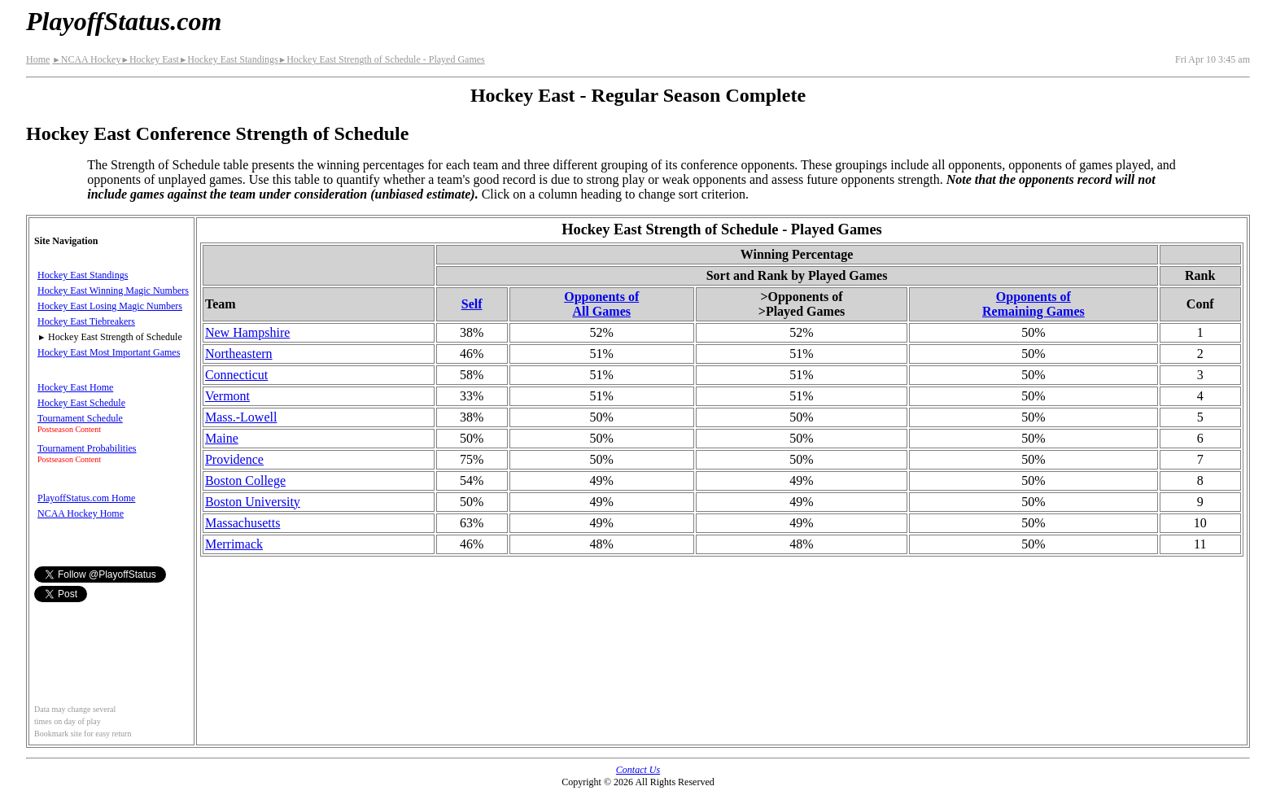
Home (38, 59)
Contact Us (638, 769)
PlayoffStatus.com (123, 21)
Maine (221, 438)
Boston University (252, 502)
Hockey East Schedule (81, 402)
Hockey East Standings (228, 59)
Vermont (227, 396)
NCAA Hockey (86, 59)
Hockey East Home (75, 387)
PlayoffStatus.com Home (86, 498)
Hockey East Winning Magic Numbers (113, 290)
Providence (234, 459)
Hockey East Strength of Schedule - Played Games (381, 59)
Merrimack (234, 544)
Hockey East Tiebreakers (86, 321)
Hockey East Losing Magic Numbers (109, 306)
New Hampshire (247, 332)
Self (472, 304)
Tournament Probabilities (86, 448)
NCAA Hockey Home (80, 513)
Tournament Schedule (80, 418)
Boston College (245, 480)
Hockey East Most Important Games (108, 352)
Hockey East (149, 59)
